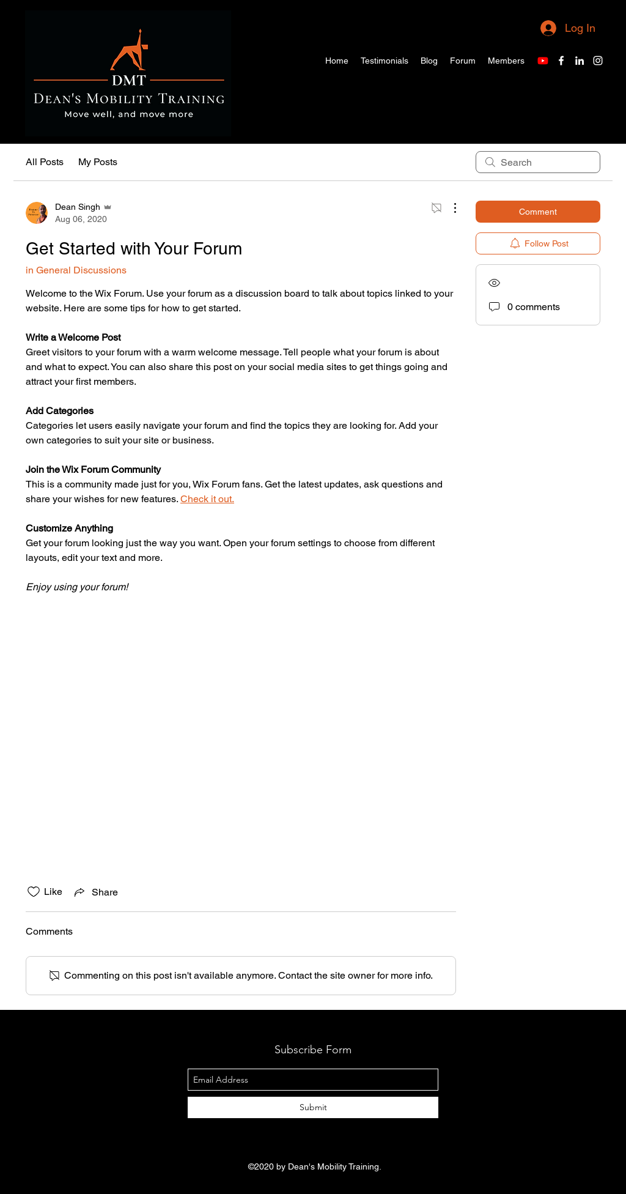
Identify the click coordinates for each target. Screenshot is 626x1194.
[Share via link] (95, 891)
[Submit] (313, 1107)
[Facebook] (561, 60)
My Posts (97, 162)
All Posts (45, 162)
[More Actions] (448, 208)
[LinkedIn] (579, 60)
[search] (538, 162)
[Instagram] (598, 60)
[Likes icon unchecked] (34, 891)
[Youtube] (543, 60)
